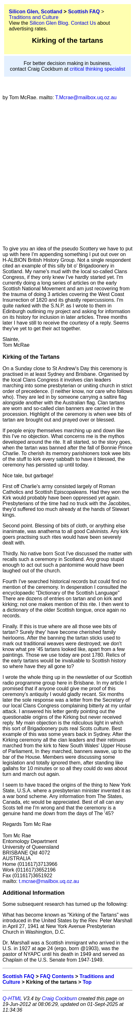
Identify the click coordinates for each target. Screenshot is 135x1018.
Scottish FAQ (84, 11)
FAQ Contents (57, 976)
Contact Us (83, 23)
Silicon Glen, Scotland (35, 11)
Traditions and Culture (33, 17)
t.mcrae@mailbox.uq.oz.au (48, 881)
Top (87, 982)
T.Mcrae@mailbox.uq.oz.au (85, 97)
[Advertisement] (67, 173)
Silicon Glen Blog (49, 23)
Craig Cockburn (59, 998)
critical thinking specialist (97, 69)
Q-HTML (12, 998)
